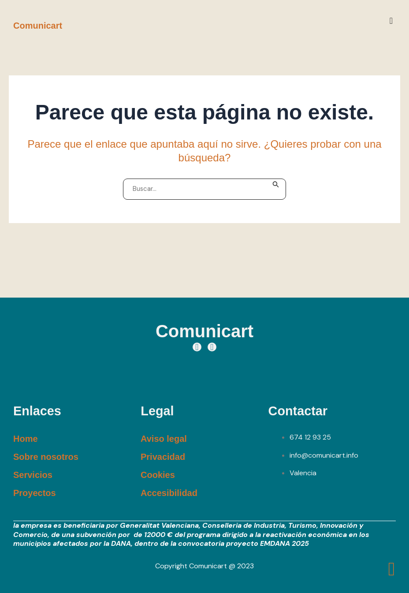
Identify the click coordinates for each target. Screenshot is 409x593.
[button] (391, 20)
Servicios (32, 474)
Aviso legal (164, 438)
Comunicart (37, 25)
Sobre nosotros (45, 456)
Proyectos (34, 492)
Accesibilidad (169, 492)
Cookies (158, 474)
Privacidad (163, 456)
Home (25, 438)
